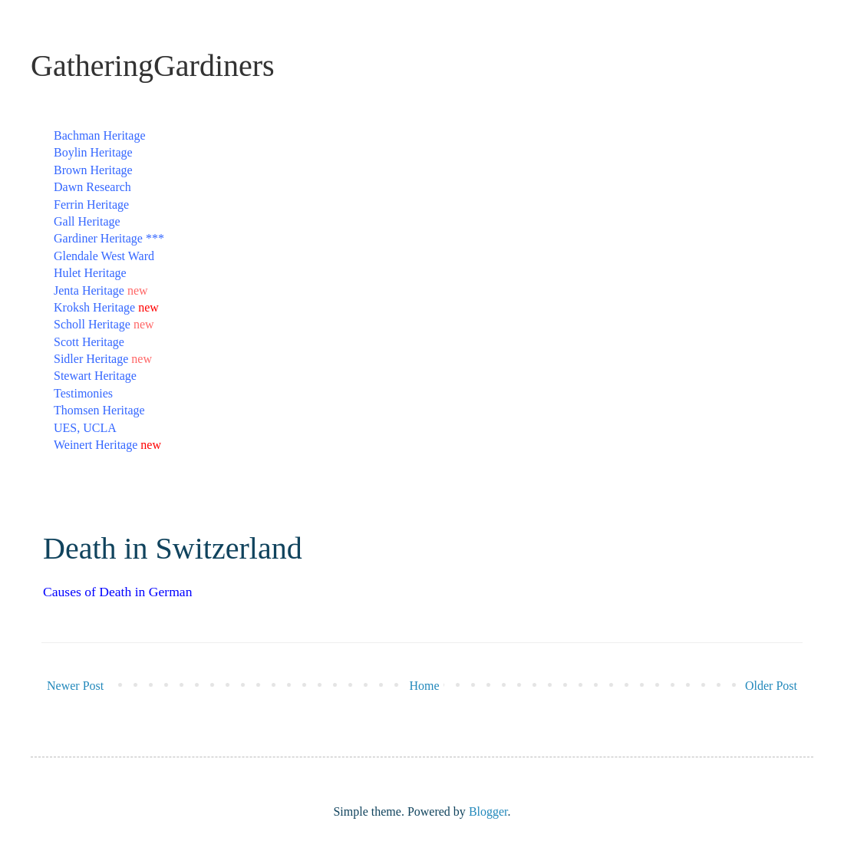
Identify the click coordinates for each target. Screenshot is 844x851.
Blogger (488, 811)
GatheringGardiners (153, 65)
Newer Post (75, 685)
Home (425, 685)
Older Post (771, 685)
